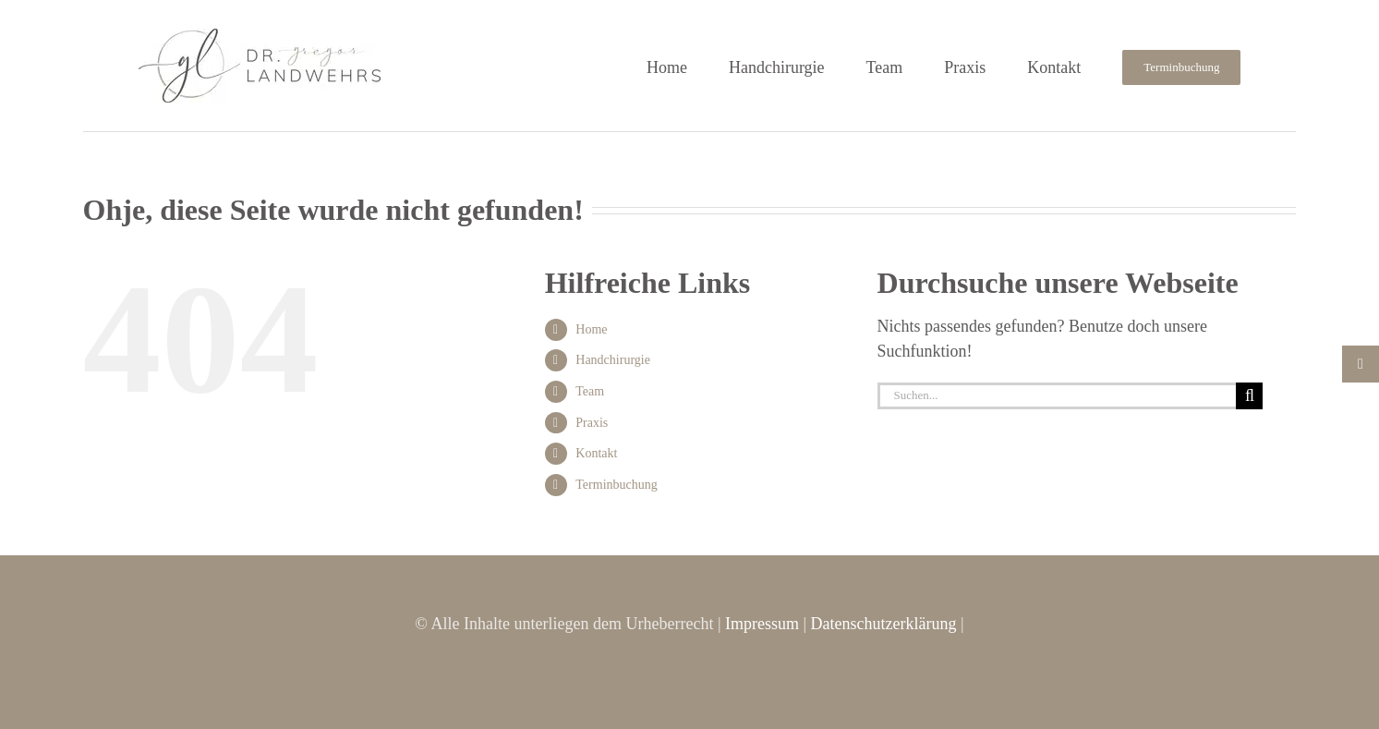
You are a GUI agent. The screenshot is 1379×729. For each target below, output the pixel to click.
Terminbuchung (616, 485)
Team (589, 391)
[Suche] (1249, 396)
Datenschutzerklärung (884, 623)
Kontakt (596, 453)
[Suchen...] (1057, 396)
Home (591, 329)
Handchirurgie (612, 360)
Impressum (762, 623)
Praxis (591, 423)
